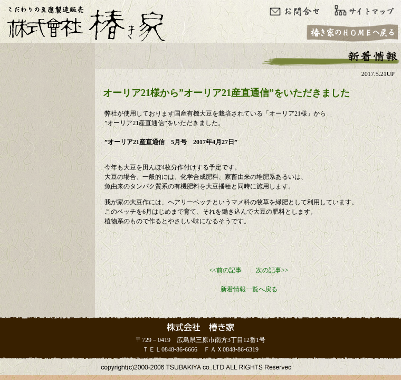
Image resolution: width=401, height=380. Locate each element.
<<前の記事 (225, 270)
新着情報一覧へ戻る (249, 289)
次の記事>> (272, 270)
